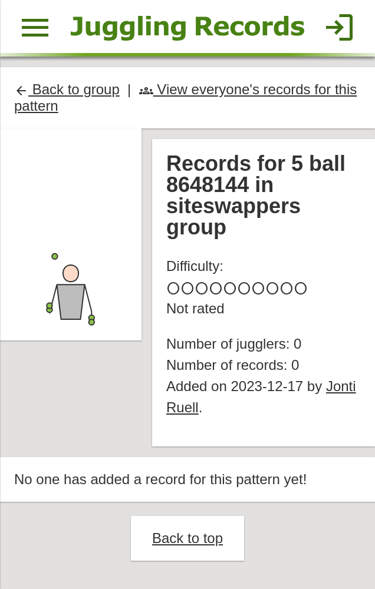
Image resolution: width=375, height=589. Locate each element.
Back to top (187, 538)
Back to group (67, 89)
